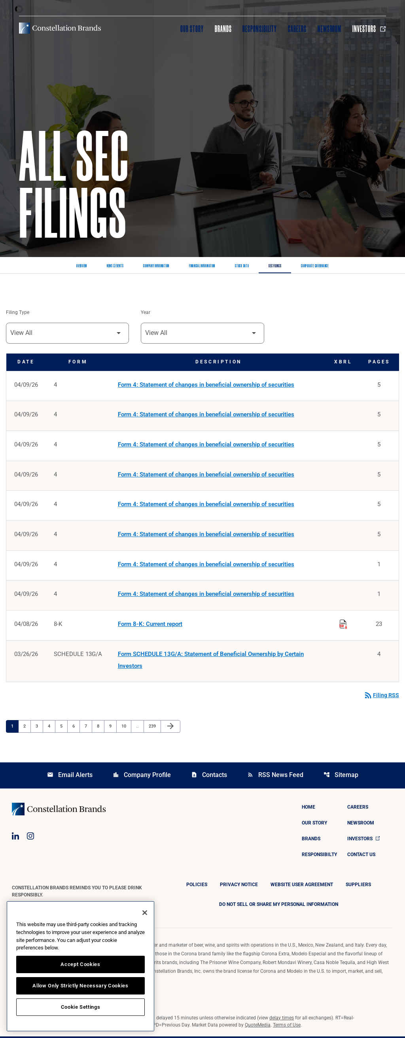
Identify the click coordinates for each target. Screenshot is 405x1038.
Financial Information (202, 266)
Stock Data (242, 266)
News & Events (115, 266)
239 (153, 727)
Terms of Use (287, 1026)
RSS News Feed (275, 776)
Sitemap (341, 776)
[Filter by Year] (202, 333)
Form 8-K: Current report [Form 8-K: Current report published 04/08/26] (150, 625)
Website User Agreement (302, 886)
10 (126, 727)
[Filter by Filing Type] (67, 333)
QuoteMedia (258, 1026)
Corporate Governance (314, 266)
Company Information (156, 266)
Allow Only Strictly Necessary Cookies (80, 986)
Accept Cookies (80, 964)
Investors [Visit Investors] (369, 29)
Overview (81, 266)
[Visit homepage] (60, 28)
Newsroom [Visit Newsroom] (330, 29)
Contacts (209, 776)
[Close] (144, 912)
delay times (281, 1019)
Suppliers (358, 886)
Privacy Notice (239, 886)
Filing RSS (381, 697)
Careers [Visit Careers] (297, 29)
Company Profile (142, 776)
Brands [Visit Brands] (223, 29)
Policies (196, 886)
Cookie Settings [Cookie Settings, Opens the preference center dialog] (80, 1007)
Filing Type (17, 313)
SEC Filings (275, 266)
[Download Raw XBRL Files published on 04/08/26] (343, 624)
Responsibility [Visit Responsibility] (259, 29)
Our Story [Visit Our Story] (192, 29)
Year (145, 313)
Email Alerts (70, 776)
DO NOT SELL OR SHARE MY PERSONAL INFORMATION (278, 906)
